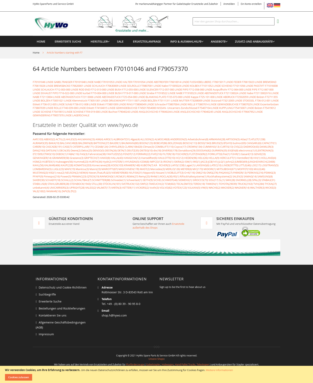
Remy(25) (144, 176)
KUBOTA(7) (147, 165)
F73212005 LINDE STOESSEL (238, 100)
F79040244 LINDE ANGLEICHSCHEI (179, 111)
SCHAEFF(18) (52, 180)
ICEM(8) (144, 161)
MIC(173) (197, 169)
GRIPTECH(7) (91, 158)
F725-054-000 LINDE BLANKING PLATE (143, 97)
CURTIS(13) (226, 146)
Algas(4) (135, 139)
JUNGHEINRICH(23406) (261, 161)
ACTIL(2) (60, 139)
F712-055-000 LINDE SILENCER (140, 89)
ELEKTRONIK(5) (264, 150)
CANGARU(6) (254, 143)
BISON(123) (146, 143)
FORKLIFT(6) (215, 154)
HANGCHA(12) (132, 158)
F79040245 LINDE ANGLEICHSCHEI (221, 111)
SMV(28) (230, 180)
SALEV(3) (238, 176)
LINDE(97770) (230, 165)
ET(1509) (38, 154)
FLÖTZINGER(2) (198, 154)
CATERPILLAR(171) (83, 146)
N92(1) (52, 172)
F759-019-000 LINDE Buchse (100, 111)
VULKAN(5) (193, 187)
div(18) (157, 150)
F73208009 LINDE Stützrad (205, 100)
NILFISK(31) (136, 172)
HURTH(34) (95, 161)
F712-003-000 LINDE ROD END (72, 89)
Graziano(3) (76, 158)
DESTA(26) (111, 150)
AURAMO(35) (40, 143)
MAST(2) (145, 169)
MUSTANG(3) (40, 172)
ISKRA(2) (179, 161)
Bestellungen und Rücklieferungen (62, 308)
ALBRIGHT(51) (121, 139)
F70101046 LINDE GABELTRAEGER (52, 82)
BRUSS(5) (217, 143)
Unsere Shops (156, 358)
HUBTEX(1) (48, 161)
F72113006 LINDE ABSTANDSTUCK (101, 97)
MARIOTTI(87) (109, 169)
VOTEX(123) (180, 187)
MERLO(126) (172, 169)
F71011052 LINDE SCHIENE (216, 86)
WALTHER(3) (257, 187)
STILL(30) (96, 184)
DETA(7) (121, 150)
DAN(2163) (39, 150)
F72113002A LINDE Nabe (238, 93)
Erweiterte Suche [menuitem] (68, 41)
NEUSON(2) (72, 172)
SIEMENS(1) (185, 180)
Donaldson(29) (187, 150)
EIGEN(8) (233, 150)
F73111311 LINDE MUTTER (173, 100)
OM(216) (201, 172)
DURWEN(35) (219, 150)
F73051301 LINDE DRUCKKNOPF (107, 100)
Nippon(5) (149, 172)
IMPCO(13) (156, 161)
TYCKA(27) (271, 184)
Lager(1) (190, 165)
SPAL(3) (256, 180)
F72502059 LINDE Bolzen (249, 97)
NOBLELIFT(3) (175, 172)
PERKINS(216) (255, 172)
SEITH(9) (148, 180)
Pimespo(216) (52, 176)
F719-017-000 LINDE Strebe (138, 93)
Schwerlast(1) (134, 180)
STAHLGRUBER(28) (58, 184)
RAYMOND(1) (108, 176)
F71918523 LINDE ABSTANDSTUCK (203, 93)
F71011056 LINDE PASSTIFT (248, 86)
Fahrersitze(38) (97, 154)
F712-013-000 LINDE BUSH (106, 89)
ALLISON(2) (147, 139)
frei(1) (226, 154)
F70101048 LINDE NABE (87, 82)
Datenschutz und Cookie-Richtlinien (63, 287)
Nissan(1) (161, 172)
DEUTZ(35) (133, 150)
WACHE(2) (214, 187)
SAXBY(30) (39, 180)
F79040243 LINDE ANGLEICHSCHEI (138, 111)
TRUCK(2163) (245, 184)
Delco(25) (86, 150)
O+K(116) (189, 172)
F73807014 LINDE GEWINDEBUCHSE (217, 104)
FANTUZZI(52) (114, 154)
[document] (157, 374)
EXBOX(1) (61, 154)
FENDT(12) (129, 154)
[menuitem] (99, 41)
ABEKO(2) (49, 139)
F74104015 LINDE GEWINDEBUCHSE (116, 108)
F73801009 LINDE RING (119, 104)
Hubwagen (168, 364)
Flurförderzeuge (135, 364)
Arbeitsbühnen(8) (198, 139)
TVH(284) (258, 184)
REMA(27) (132, 176)
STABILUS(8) (40, 184)
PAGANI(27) (226, 172)
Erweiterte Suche (50, 301)
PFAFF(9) (38, 176)
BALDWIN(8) (85, 143)
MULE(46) (259, 169)
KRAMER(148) (132, 165)
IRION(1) (168, 161)
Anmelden (229, 3)
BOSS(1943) (204, 143)
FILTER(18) (168, 154)
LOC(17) (256, 165)
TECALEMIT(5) (184, 184)
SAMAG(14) (250, 176)
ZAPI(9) (65, 191)
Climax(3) (148, 146)
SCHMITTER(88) (101, 180)
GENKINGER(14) (42, 158)
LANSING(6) (202, 165)
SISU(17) (213, 180)
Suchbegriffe (47, 294)
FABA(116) (73, 154)
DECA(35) (64, 150)
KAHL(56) (38, 165)
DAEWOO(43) (251, 146)
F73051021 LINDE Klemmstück (69, 100)
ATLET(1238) (258, 139)
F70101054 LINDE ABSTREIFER (150, 82)
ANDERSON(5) (178, 139)
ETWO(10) (49, 154)
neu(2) (60, 172)
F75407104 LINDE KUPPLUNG (215, 108)
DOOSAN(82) (203, 150)
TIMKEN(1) (212, 184)
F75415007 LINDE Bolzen (247, 108)
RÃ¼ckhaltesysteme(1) (193, 176)
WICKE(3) (270, 187)
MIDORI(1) (210, 169)
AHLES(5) (71, 139)
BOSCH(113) (190, 143)
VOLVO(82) (165, 187)
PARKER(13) (240, 172)
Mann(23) (95, 169)
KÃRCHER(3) (162, 165)
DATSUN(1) (52, 150)
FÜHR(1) (235, 154)
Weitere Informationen (219, 370)
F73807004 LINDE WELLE (180, 104)
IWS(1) (196, 161)
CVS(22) (238, 146)
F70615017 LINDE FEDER (226, 82)
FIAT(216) (156, 154)
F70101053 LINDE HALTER (116, 82)
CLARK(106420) (133, 146)
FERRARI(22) (143, 154)
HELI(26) (203, 158)
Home (36, 52)
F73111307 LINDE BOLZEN (141, 100)
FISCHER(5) (182, 154)
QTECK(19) (93, 176)
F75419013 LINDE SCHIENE (68, 111)
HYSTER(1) (118, 161)
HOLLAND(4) (268, 158)
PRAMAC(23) (79, 176)
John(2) (230, 161)
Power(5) (65, 176)
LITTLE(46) (245, 165)
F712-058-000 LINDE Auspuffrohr (208, 89)
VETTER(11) (128, 187)
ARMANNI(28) (217, 139)
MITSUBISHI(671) (227, 169)
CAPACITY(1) (269, 143)
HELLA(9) (213, 158)
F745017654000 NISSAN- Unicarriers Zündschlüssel (167, 108)
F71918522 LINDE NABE (169, 93)
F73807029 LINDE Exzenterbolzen (259, 104)
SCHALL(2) (67, 180)
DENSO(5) (98, 150)
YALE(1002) (39, 191)
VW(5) (204, 187)
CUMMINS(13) (211, 146)
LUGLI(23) (58, 169)
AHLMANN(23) (86, 139)
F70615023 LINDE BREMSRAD (259, 82)
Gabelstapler (153, 364)
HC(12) (180, 158)
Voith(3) (154, 187)
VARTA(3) (116, 187)
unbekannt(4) (41, 187)
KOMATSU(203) (83, 165)
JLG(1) (221, 161)
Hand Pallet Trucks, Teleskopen (192, 364)
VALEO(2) (90, 187)
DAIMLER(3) (266, 146)
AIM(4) (99, 139)
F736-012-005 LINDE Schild (56, 104)
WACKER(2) (227, 187)
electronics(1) (247, 150)
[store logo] (107, 24)
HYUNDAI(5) (132, 161)
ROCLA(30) (166, 176)
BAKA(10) (54, 143)
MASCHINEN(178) (128, 169)
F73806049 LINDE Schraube (149, 104)
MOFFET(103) (245, 169)
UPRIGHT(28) (77, 187)
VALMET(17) (104, 187)
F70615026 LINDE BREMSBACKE (51, 86)
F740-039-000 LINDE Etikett (78, 108)
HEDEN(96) (190, 158)
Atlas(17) (245, 139)
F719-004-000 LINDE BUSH (106, 93)
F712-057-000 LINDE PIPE (173, 89)
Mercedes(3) (157, 169)
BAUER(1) (115, 143)
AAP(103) (38, 139)
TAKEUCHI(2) (156, 184)
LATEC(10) (216, 165)
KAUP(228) (67, 165)
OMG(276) (212, 172)
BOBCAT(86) (160, 143)
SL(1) (222, 180)
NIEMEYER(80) (119, 172)
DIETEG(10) (146, 150)
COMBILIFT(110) (164, 146)
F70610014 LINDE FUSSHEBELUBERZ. (190, 82)
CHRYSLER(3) (116, 146)
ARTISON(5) (233, 139)
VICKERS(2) (142, 187)
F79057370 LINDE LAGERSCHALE (70, 115)
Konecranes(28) (101, 165)
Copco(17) (180, 146)
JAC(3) (204, 161)
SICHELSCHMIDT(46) (165, 180)
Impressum (46, 334)
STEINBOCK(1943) (80, 184)
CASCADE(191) (54, 146)
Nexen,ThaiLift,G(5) (100, 172)
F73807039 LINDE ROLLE (47, 108)
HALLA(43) (117, 158)
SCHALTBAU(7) (82, 180)
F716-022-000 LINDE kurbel (74, 93)
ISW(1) (188, 161)
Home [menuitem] (41, 41)
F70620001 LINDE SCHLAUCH (88, 86)
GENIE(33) (260, 154)
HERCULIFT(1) (228, 158)
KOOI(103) (117, 165)
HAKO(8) (105, 158)
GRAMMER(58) (60, 158)
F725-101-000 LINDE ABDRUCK (217, 97)
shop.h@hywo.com (114, 315)
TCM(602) (170, 184)
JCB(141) (213, 161)
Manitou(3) (82, 169)
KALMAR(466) (52, 165)
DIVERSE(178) (170, 150)
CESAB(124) (101, 146)
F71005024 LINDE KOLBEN (184, 86)
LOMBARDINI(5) (42, 169)
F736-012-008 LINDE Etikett (89, 104)
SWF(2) (144, 184)
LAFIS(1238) (178, 165)
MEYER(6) (186, 169)
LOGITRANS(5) (269, 165)
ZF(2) (73, 191)
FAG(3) (84, 154)
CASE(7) (67, 146)
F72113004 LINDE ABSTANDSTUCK (60, 97)
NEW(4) (83, 172)
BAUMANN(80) (130, 143)
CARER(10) (39, 146)
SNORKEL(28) (244, 180)
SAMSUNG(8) (265, 176)
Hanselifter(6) (149, 158)
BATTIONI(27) (101, 143)
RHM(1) (155, 176)
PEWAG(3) (270, 172)
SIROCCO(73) (200, 180)
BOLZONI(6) (175, 143)
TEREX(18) (199, 184)
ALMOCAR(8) (162, 139)
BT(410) (227, 143)
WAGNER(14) (242, 187)
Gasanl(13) (247, 154)
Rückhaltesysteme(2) (219, 176)
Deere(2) (76, 150)
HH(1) (256, 158)
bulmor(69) (239, 143)
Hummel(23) (80, 161)
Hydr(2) (107, 161)
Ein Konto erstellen (251, 3)
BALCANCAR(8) (69, 143)
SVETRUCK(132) (130, 184)
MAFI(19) (69, 169)
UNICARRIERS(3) (59, 187)
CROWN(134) (194, 146)
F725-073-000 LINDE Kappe (182, 97)
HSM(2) (37, 161)
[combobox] (233, 21)
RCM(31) (121, 176)
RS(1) (176, 176)
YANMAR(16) (53, 191)
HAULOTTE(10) (166, 158)
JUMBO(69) (241, 161)
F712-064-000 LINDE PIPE (242, 89)
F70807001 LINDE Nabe (154, 86)
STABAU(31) (268, 180)
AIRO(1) (108, 139)
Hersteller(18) (245, 158)
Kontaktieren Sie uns (52, 315)
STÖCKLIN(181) (112, 184)
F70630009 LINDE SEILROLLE (123, 86)
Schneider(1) (118, 180)
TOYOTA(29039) (228, 184)
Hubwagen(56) (64, 161)
